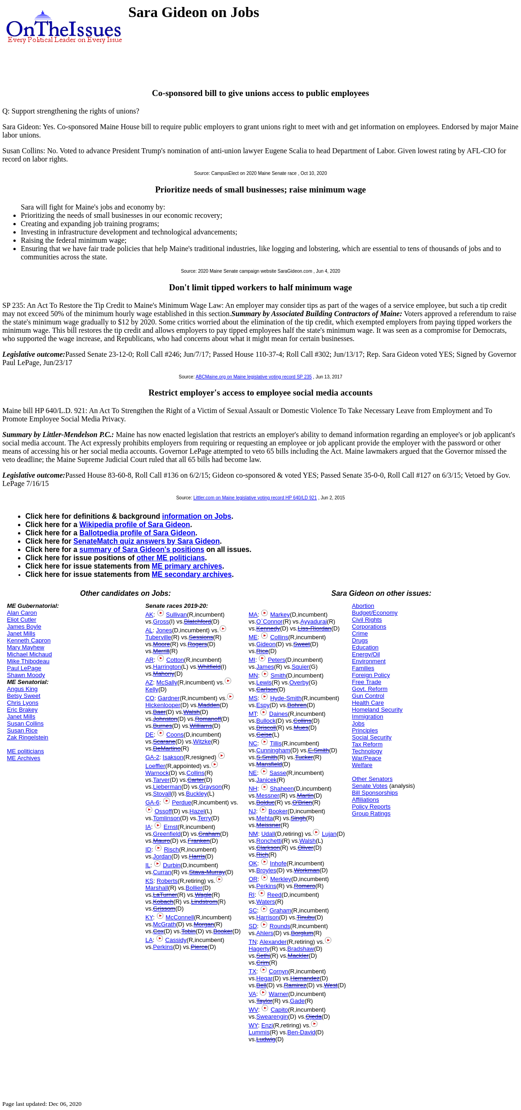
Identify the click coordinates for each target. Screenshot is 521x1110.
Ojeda (313, 1016)
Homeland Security (377, 709)
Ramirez (295, 985)
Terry (204, 818)
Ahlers (264, 933)
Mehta (264, 818)
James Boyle (24, 626)
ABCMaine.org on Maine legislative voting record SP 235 (254, 376)
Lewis (263, 682)
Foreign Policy (371, 675)
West (330, 985)
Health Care (368, 702)
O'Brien (302, 802)
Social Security (372, 737)
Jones (164, 630)
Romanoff (208, 718)
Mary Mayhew (25, 647)
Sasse (277, 772)
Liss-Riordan (314, 628)
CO (150, 698)
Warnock (157, 772)
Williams (201, 725)
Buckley (196, 793)
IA (148, 826)
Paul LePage (24, 668)
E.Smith (318, 750)
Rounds (279, 926)
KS (149, 880)
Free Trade (367, 681)
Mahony (163, 673)
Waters (265, 901)
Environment (369, 661)
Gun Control (368, 695)
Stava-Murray (207, 872)
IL (147, 865)
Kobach (163, 901)
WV (253, 1009)
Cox (158, 931)
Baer (159, 711)
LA (149, 939)
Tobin (188, 931)
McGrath (164, 924)
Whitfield (209, 666)
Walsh (191, 711)
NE (253, 772)
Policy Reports (371, 806)
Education (365, 647)
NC (253, 743)
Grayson (210, 786)
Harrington (167, 666)
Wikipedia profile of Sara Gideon (134, 524)
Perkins (163, 946)
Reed (274, 894)
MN (253, 675)
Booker (222, 931)
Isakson (173, 757)
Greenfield (167, 833)
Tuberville (158, 637)
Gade (297, 1000)
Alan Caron (22, 612)
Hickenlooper (162, 705)
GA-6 (152, 802)
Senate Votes (370, 785)
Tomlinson (166, 818)
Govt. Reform (370, 688)
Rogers (197, 644)
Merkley (280, 879)
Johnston (165, 718)
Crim (262, 962)
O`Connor (269, 621)
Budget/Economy (375, 612)
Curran (162, 872)
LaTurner (165, 894)
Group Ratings (371, 813)
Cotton (175, 659)
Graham (209, 833)
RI (252, 894)
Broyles (266, 870)
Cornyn (278, 971)
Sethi (263, 955)
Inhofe (278, 863)
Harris (197, 856)
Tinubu (306, 917)
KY (149, 917)
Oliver (305, 847)
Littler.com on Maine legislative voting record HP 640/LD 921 (255, 497)
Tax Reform (367, 744)
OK (253, 863)
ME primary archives (187, 566)
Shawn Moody (26, 675)
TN (253, 941)
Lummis (259, 1032)
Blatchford (197, 621)
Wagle (203, 894)
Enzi (267, 1025)
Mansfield (269, 764)
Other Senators (372, 778)
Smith (278, 675)
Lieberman (167, 786)
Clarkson (268, 847)
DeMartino (167, 748)
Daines (278, 713)
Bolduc (265, 802)
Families (363, 668)
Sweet (301, 644)
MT (253, 713)
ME (253, 637)
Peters (276, 659)
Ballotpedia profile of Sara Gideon (137, 533)
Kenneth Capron (29, 640)
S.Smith (266, 757)
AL (149, 630)
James (265, 666)
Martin (305, 795)
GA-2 (152, 757)
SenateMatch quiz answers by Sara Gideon (146, 541)
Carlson (266, 689)
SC (253, 910)
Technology (367, 751)
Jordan (162, 856)
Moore (161, 644)
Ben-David (301, 1032)
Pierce (199, 946)
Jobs (358, 723)
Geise (264, 734)
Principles (365, 730)
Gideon (265, 644)
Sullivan (176, 614)
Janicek (266, 779)
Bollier (194, 887)
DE (149, 734)
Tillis (276, 743)
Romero (304, 885)
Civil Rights (367, 619)
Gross (161, 621)
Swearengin (272, 1016)
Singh (298, 818)
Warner (278, 993)
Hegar (264, 978)
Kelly (151, 689)
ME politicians (25, 751)
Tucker (304, 757)
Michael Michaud (29, 654)
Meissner (268, 825)
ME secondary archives (192, 574)
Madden (209, 705)
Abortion (363, 605)
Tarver (161, 779)
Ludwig (265, 1039)
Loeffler (155, 765)
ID (148, 849)
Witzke (202, 741)
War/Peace (367, 758)
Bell (261, 985)
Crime (360, 633)
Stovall (162, 793)
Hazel (197, 811)
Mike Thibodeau (28, 661)
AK (149, 614)
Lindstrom (204, 901)
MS (253, 698)
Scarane (164, 741)
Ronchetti (268, 840)
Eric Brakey (22, 709)
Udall (268, 833)
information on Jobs (196, 516)
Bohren (297, 705)
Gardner (169, 698)
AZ (149, 682)
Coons (175, 734)
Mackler (298, 955)
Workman (306, 870)
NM (253, 833)
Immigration (367, 716)
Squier (300, 666)
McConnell (180, 917)
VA (252, 993)
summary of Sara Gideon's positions (141, 549)
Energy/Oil (366, 654)
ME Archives (23, 758)
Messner (267, 795)
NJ (252, 811)
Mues (300, 727)
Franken (199, 840)
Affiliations (365, 799)
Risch (171, 849)
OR (253, 879)
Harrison (267, 917)
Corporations (369, 626)
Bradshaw (300, 948)
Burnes (162, 725)
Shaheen (282, 788)
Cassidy (175, 939)
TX (253, 971)
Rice (262, 651)
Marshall (156, 887)
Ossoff (163, 811)
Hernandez (305, 978)
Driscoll (266, 727)
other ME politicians (171, 558)
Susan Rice (22, 730)
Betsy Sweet (23, 695)
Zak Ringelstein (27, 737)
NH (253, 788)
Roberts (167, 880)
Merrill (161, 651)
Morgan (204, 924)
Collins (195, 772)
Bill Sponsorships (375, 792)
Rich (262, 854)
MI (252, 659)
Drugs (360, 640)
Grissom (164, 908)
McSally (167, 682)
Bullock (265, 720)
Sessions (201, 637)
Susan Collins (25, 723)
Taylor (264, 1000)
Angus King (22, 688)
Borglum (302, 933)
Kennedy (268, 628)
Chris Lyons (22, 702)
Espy (262, 705)
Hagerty (259, 948)
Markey (280, 614)
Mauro (161, 840)
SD (253, 926)
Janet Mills (21, 633)
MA (253, 614)
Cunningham (273, 750)
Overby (299, 682)
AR (149, 659)
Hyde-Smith (285, 698)
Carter (195, 779)
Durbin (171, 865)
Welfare (362, 765)
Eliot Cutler (21, 619)
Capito (279, 1009)
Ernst (170, 826)
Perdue (182, 802)
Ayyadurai (313, 621)
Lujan (329, 833)
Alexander (273, 941)
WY (253, 1025)
